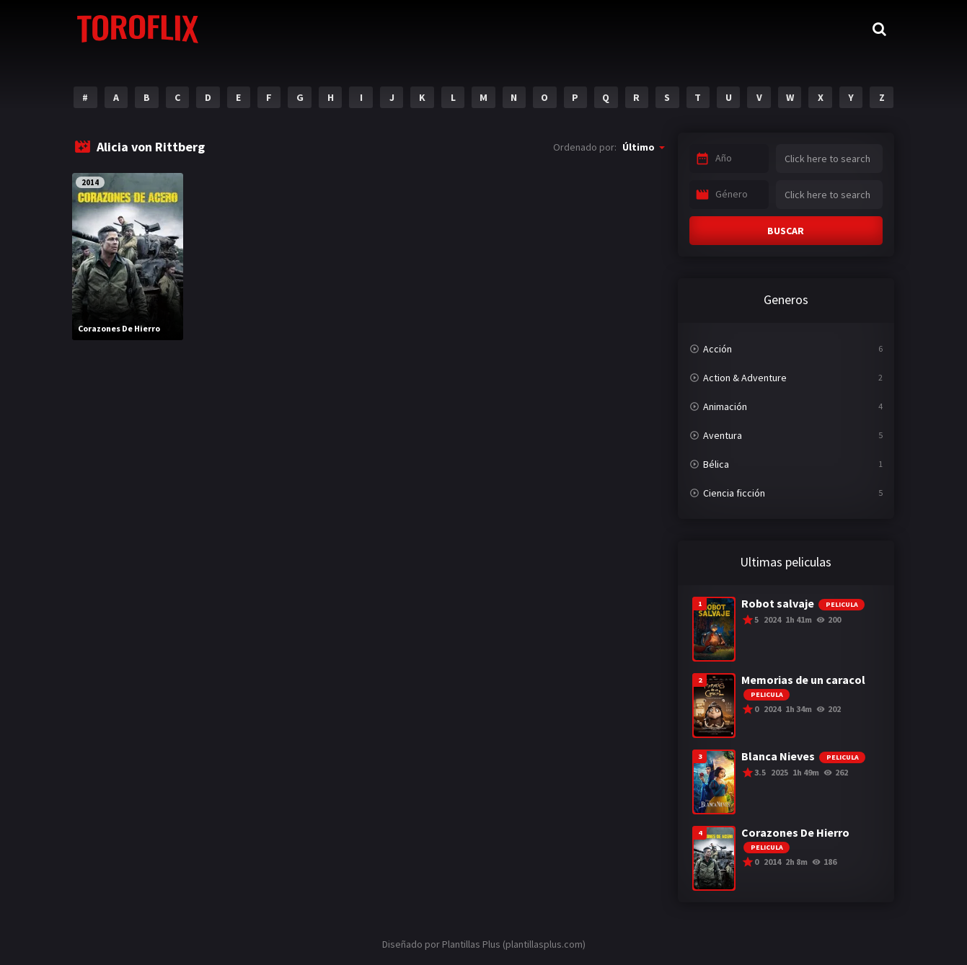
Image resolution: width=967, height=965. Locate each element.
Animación (725, 406)
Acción (717, 348)
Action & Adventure (745, 377)
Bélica (716, 464)
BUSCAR (785, 230)
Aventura (722, 435)
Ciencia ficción (734, 492)
